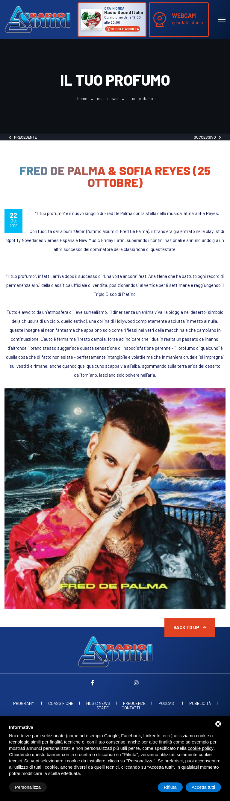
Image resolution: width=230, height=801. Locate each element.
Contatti (131, 708)
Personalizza (28, 787)
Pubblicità (200, 703)
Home (82, 98)
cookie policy (201, 748)
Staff (102, 708)
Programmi (24, 703)
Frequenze (134, 703)
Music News (107, 98)
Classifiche (60, 703)
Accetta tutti (203, 787)
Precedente (23, 137)
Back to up (189, 627)
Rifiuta (170, 787)
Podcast (167, 703)
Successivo (207, 137)
